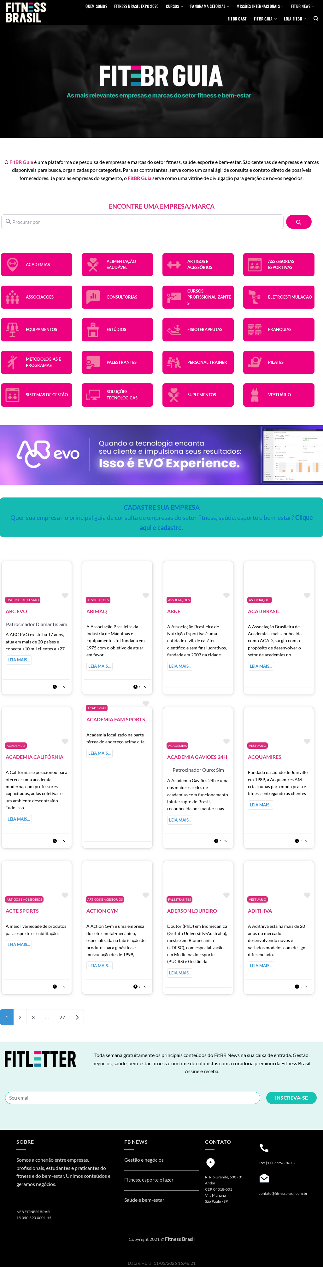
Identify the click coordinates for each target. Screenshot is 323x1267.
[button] (58, 686)
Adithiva (260, 911)
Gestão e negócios (144, 1160)
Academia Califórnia (34, 757)
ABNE (173, 611)
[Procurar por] (142, 221)
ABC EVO (16, 611)
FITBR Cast (237, 19)
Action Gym (102, 911)
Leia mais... (19, 659)
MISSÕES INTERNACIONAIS (260, 6)
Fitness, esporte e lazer (148, 1180)
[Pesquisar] (299, 222)
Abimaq (96, 611)
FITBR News (303, 6)
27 (62, 1017)
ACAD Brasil (264, 611)
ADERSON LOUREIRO (192, 911)
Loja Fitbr (295, 19)
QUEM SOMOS (96, 6)
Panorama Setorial (210, 6)
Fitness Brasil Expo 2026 (136, 6)
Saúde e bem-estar (144, 1200)
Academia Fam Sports (115, 719)
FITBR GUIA (265, 19)
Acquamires (264, 757)
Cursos (174, 6)
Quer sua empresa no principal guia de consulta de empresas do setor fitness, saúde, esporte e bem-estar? (161, 517)
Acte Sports (22, 911)
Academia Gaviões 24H (197, 757)
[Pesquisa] (316, 19)
